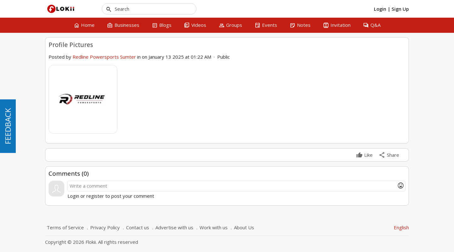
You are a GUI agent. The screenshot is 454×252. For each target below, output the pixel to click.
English (401, 227)
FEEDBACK (8, 126)
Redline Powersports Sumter (104, 57)
